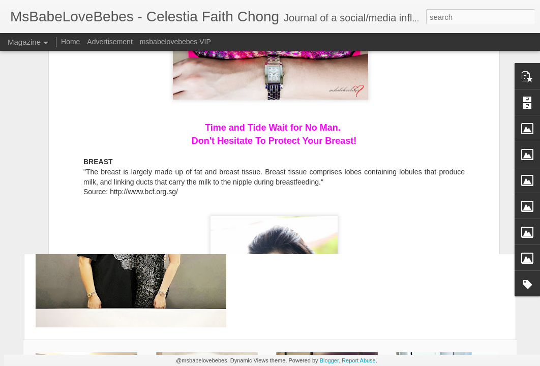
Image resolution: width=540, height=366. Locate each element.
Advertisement (109, 42)
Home (70, 42)
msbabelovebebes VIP (175, 42)
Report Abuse (359, 360)
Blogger (329, 360)
